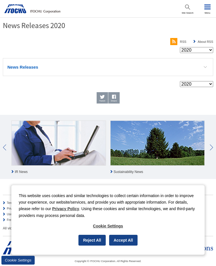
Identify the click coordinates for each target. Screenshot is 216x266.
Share (114, 101)
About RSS (205, 41)
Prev (4, 147)
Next (211, 147)
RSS (178, 41)
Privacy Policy (65, 208)
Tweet (102, 101)
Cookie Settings (18, 260)
